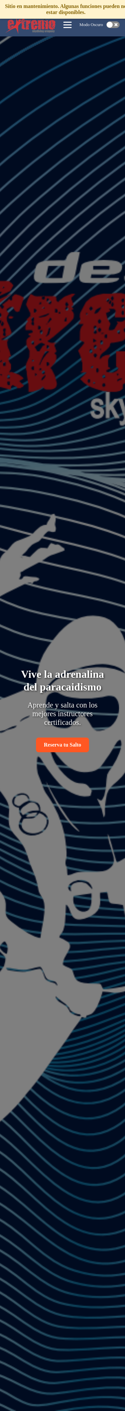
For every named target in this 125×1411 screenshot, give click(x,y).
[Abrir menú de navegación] (67, 25)
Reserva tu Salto (62, 745)
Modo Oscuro (91, 24)
